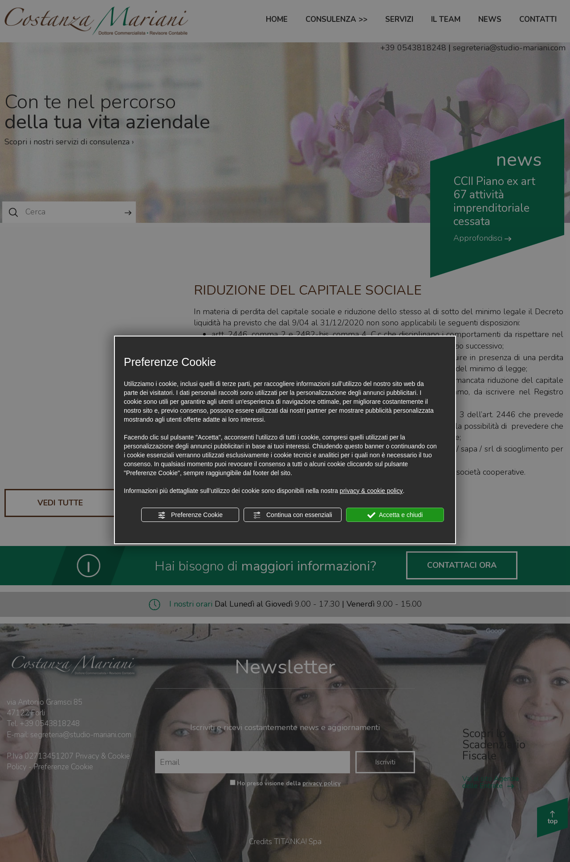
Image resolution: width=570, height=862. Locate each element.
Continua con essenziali (292, 515)
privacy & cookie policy (371, 490)
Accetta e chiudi (395, 515)
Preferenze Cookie (190, 515)
